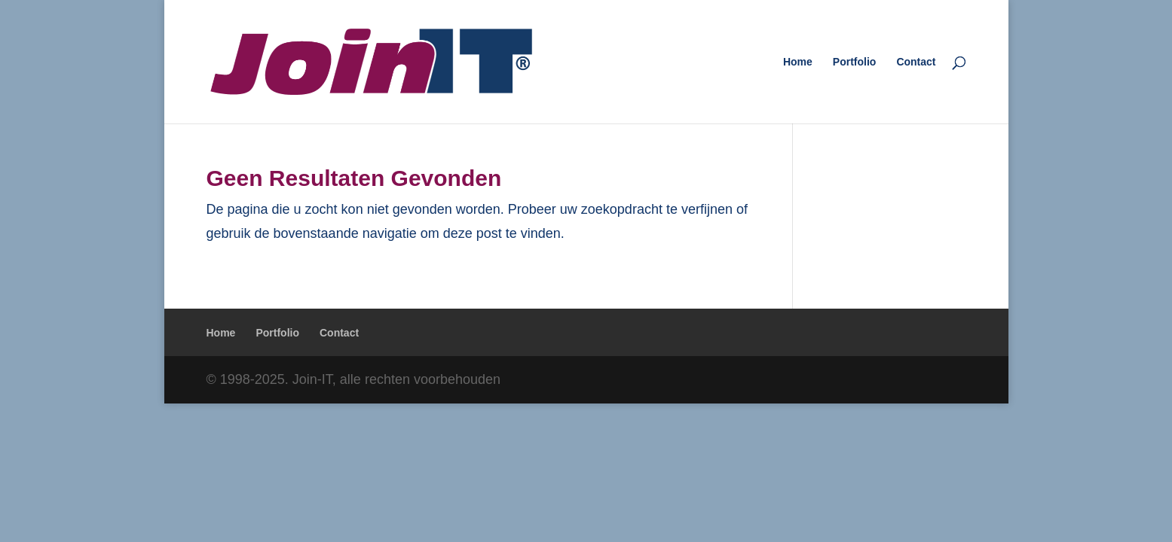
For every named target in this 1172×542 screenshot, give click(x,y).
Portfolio (855, 62)
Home (797, 62)
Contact (915, 62)
